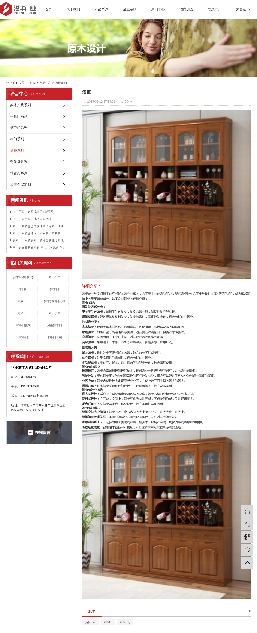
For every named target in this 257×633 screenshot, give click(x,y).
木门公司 (55, 277)
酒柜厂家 (90, 622)
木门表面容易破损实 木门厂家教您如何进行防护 (41, 247)
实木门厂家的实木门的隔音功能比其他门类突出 (41, 240)
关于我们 (73, 9)
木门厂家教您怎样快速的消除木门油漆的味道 (41, 226)
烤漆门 (23, 337)
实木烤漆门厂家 (23, 277)
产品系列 (101, 9)
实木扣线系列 (20, 105)
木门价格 (55, 313)
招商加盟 (186, 9)
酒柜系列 (61, 83)
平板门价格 (54, 337)
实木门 (54, 289)
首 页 (32, 83)
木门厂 (23, 289)
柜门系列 (17, 139)
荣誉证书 (243, 9)
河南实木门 (54, 325)
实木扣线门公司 (54, 301)
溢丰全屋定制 (20, 184)
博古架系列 (18, 173)
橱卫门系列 (18, 128)
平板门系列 (18, 116)
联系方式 (214, 9)
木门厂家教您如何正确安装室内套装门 (38, 233)
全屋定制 (130, 9)
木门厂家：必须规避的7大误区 (33, 211)
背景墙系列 (18, 162)
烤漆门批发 (23, 325)
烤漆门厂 (24, 313)
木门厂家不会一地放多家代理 (32, 219)
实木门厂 (24, 301)
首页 (48, 9)
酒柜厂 (108, 622)
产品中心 (45, 83)
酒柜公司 (125, 622)
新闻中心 (158, 9)
